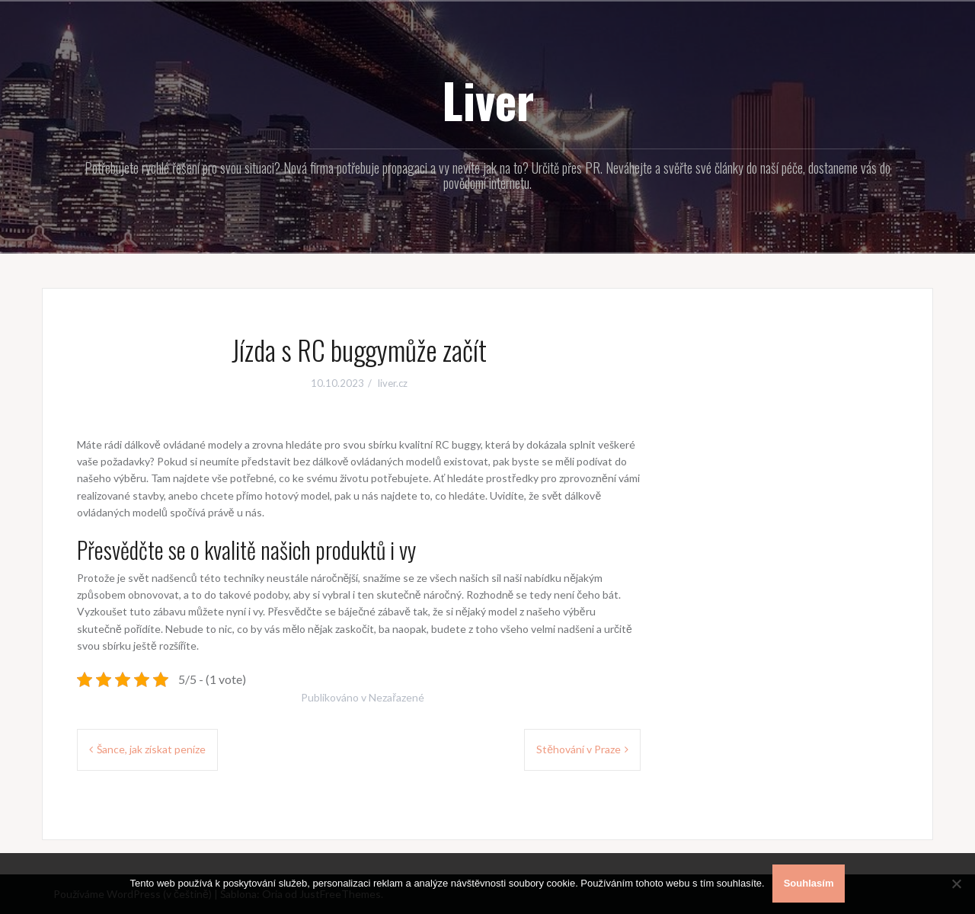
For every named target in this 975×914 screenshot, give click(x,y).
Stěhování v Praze (578, 749)
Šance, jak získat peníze (151, 749)
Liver (488, 100)
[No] (956, 883)
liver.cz (393, 383)
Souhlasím (809, 883)
